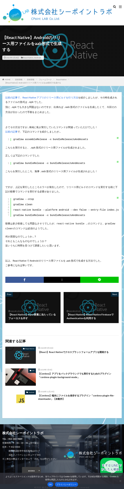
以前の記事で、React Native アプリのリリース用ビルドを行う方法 (41, 97)
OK (50, 484)
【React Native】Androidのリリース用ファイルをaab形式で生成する (33, 83)
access (31, 468)
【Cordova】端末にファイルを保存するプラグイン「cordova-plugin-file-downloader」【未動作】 (76, 395)
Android (37, 57)
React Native (28, 57)
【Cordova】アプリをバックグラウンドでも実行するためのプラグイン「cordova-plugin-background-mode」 (77, 373)
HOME (8, 79)
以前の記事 (11, 130)
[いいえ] (120, 480)
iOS (33, 369)
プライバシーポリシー (66, 484)
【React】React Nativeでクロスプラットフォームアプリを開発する (75, 350)
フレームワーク (45, 79)
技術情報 (18, 79)
